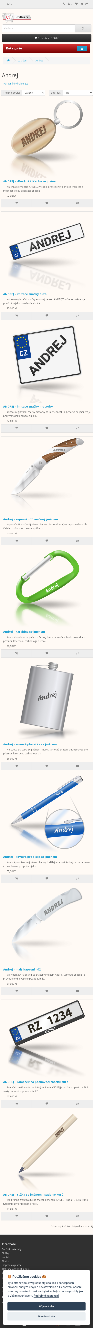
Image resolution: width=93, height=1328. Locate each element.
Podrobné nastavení (46, 1295)
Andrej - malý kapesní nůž (22, 969)
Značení (22, 60)
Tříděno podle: (11, 92)
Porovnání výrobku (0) (16, 83)
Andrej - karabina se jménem (24, 631)
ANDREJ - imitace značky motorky (28, 406)
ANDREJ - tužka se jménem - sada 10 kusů (33, 1194)
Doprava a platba (12, 1265)
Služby (5, 1253)
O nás (5, 1261)
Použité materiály (11, 1249)
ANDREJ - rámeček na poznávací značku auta (35, 1082)
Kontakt (6, 1257)
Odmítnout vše (46, 1316)
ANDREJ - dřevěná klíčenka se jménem (30, 181)
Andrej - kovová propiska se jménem (30, 857)
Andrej (39, 60)
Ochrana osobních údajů (15, 1269)
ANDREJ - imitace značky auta (24, 294)
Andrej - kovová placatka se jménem (30, 744)
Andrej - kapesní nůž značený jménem (30, 519)
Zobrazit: (56, 92)
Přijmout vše (46, 1306)
